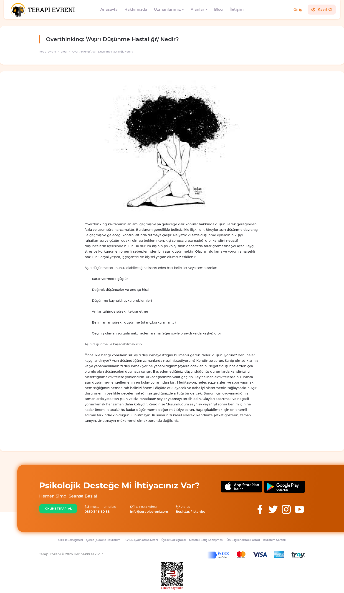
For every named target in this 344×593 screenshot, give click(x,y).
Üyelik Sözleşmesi (173, 540)
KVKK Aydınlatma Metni (141, 540)
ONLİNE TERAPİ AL (58, 508)
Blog (218, 9)
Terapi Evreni (47, 51)
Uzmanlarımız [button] (167, 9)
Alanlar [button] (197, 9)
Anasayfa (109, 9)
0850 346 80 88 (97, 512)
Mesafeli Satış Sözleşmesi (206, 540)
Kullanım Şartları (274, 540)
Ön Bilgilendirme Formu (243, 540)
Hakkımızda (135, 9)
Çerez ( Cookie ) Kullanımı (103, 540)
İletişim (237, 9)
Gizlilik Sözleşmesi (70, 540)
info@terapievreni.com (149, 512)
